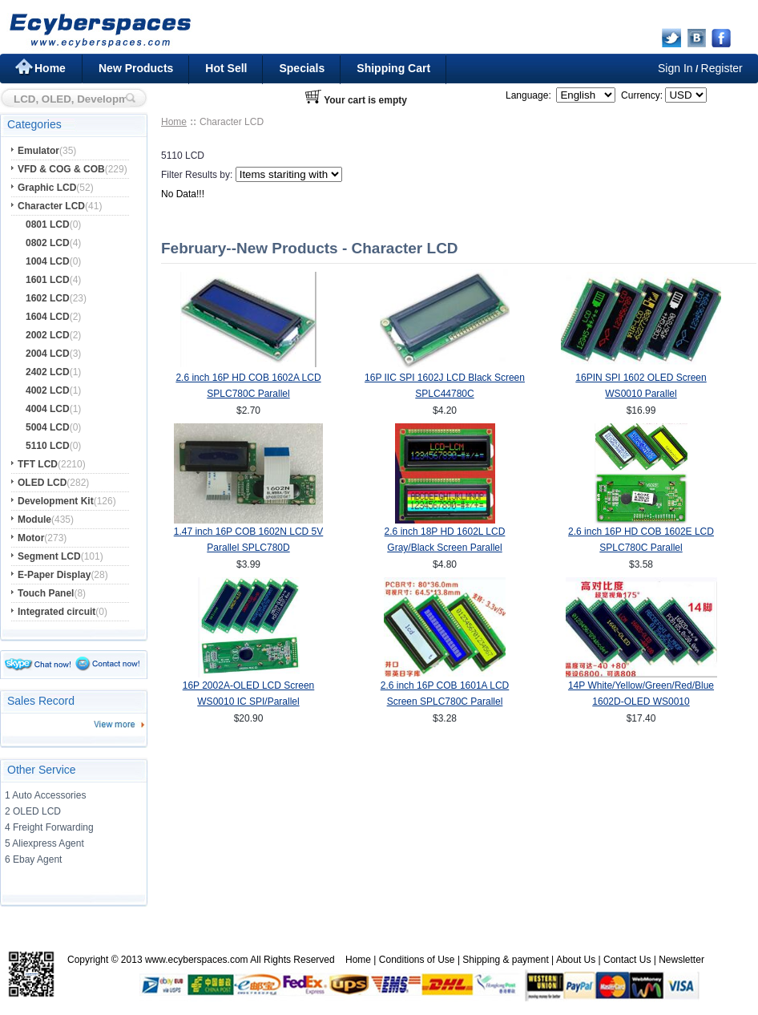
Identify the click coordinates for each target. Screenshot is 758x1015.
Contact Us (627, 959)
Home (50, 68)
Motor (31, 538)
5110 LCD (48, 445)
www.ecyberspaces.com (196, 959)
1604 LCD (48, 316)
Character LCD (51, 206)
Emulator (38, 150)
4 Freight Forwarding (49, 827)
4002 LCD (48, 390)
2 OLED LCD (33, 811)
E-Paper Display (54, 574)
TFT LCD (38, 464)
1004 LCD (48, 261)
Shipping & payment (505, 959)
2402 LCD (48, 372)
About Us (575, 959)
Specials (302, 68)
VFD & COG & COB (61, 169)
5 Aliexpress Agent (44, 843)
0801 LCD (48, 224)
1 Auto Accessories (45, 795)
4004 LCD (48, 408)
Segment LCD (49, 556)
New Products (136, 68)
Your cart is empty (365, 100)
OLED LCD (42, 482)
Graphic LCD (47, 187)
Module (34, 519)
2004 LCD (48, 353)
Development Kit (56, 501)
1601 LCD (48, 279)
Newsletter (681, 959)
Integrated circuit (56, 611)
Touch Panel (46, 593)
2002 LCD (48, 335)
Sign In (675, 68)
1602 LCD (48, 298)
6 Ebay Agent (33, 859)
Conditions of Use (417, 959)
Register (722, 68)
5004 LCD (48, 427)
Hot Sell (226, 68)
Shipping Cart (393, 68)
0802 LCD (48, 243)
